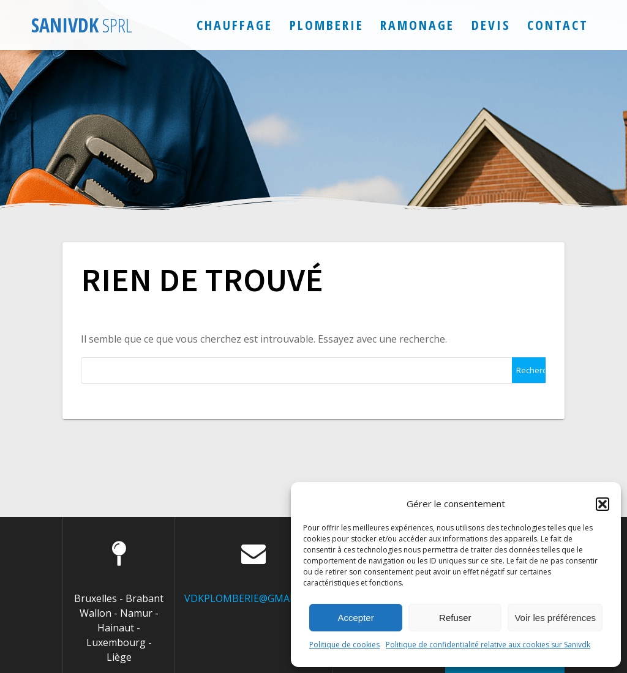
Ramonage (417, 25)
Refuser (455, 617)
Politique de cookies (344, 644)
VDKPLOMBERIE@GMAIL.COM (253, 598)
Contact (557, 25)
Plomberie (327, 25)
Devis (490, 25)
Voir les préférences (555, 617)
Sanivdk (81, 25)
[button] (602, 504)
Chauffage (234, 25)
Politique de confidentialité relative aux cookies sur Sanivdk (488, 644)
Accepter (356, 617)
